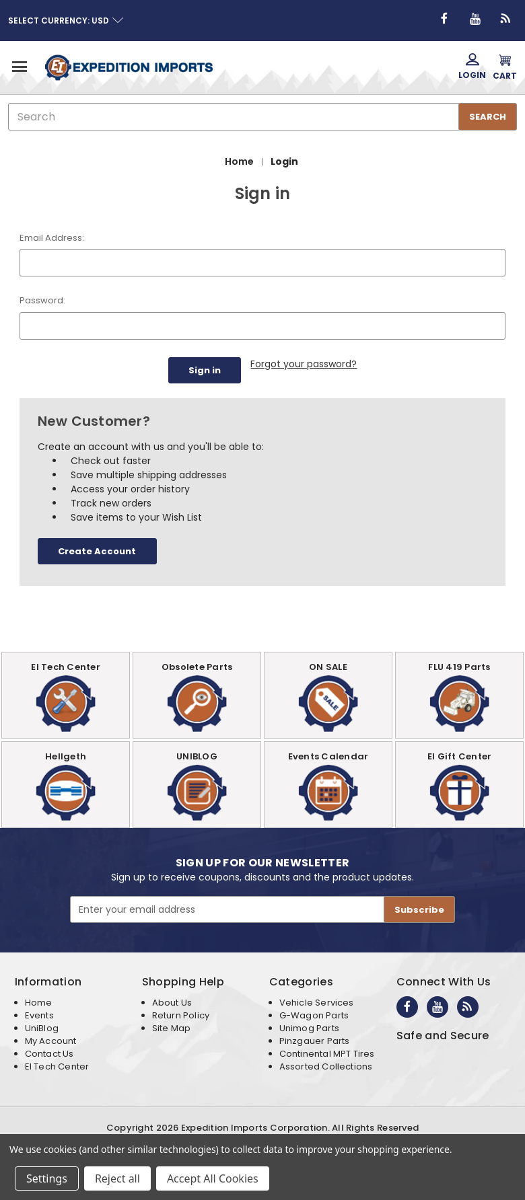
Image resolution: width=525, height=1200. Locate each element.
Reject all (117, 1178)
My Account (51, 1039)
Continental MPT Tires (327, 1052)
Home (39, 1001)
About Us (172, 1001)
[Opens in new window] (444, 19)
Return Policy (180, 1014)
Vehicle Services (316, 1001)
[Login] (472, 67)
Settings (46, 1178)
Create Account (97, 549)
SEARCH (487, 116)
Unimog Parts (309, 1026)
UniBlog (42, 1026)
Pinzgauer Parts (314, 1039)
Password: (42, 300)
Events (39, 1014)
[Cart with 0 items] (505, 67)
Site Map (171, 1026)
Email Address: (52, 237)
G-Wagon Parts (314, 1014)
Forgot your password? (303, 364)
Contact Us (49, 1052)
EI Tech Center (57, 1065)
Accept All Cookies (212, 1178)
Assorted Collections (326, 1065)
